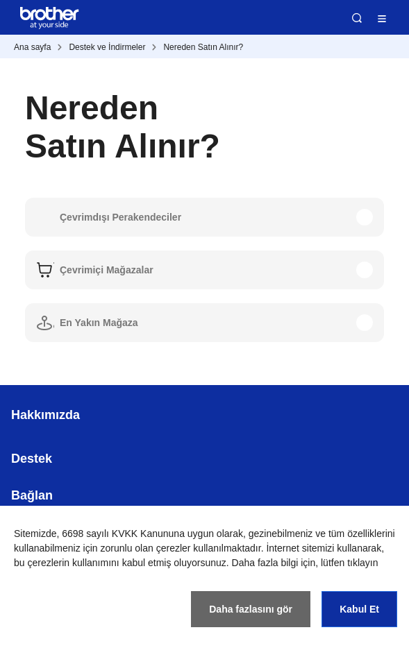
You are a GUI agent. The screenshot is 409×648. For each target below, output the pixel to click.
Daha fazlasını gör (250, 609)
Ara (357, 18)
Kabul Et (359, 609)
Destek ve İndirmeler (107, 47)
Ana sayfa (32, 47)
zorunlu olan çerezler (146, 548)
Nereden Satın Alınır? (203, 47)
